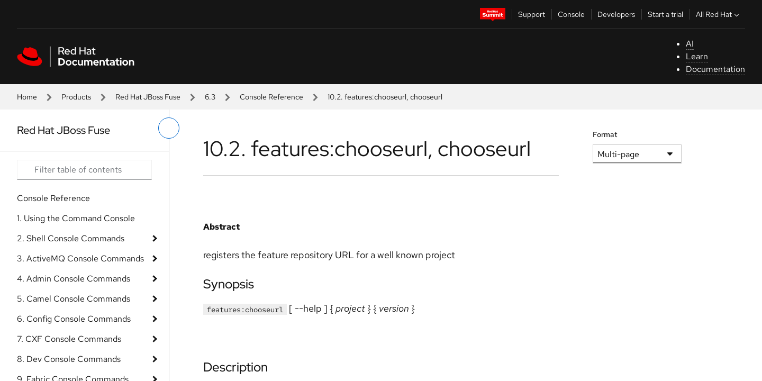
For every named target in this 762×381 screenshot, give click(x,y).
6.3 (210, 97)
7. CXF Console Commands (69, 338)
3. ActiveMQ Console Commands (80, 258)
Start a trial (665, 14)
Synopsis (228, 284)
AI (690, 43)
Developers (616, 14)
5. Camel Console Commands (73, 298)
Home (27, 97)
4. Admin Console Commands (73, 278)
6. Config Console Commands (74, 318)
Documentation (715, 69)
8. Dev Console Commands (69, 359)
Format (605, 134)
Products (76, 97)
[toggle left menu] (168, 128)
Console (571, 14)
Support (531, 14)
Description (235, 367)
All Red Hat (718, 14)
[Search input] (84, 170)
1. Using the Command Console (76, 218)
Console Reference (271, 97)
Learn (697, 56)
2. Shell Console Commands (70, 238)
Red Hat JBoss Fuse (147, 97)
